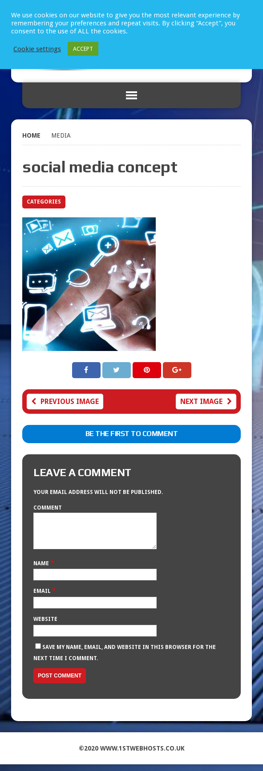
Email (42, 598)
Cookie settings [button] (37, 49)
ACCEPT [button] (83, 48)
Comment (47, 508)
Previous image (65, 401)
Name (41, 570)
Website (45, 626)
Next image (206, 401)
